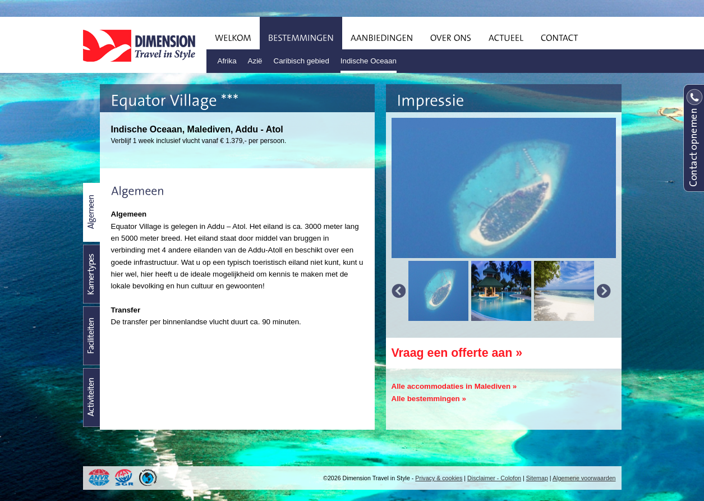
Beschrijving (91, 212)
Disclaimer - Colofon (494, 478)
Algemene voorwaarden (584, 478)
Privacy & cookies (438, 478)
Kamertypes (91, 274)
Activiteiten (91, 397)
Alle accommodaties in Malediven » (454, 386)
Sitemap (537, 478)
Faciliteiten (91, 335)
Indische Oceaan (369, 61)
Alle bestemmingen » (429, 398)
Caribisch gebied (301, 61)
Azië (255, 61)
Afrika (227, 61)
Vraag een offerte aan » (457, 353)
